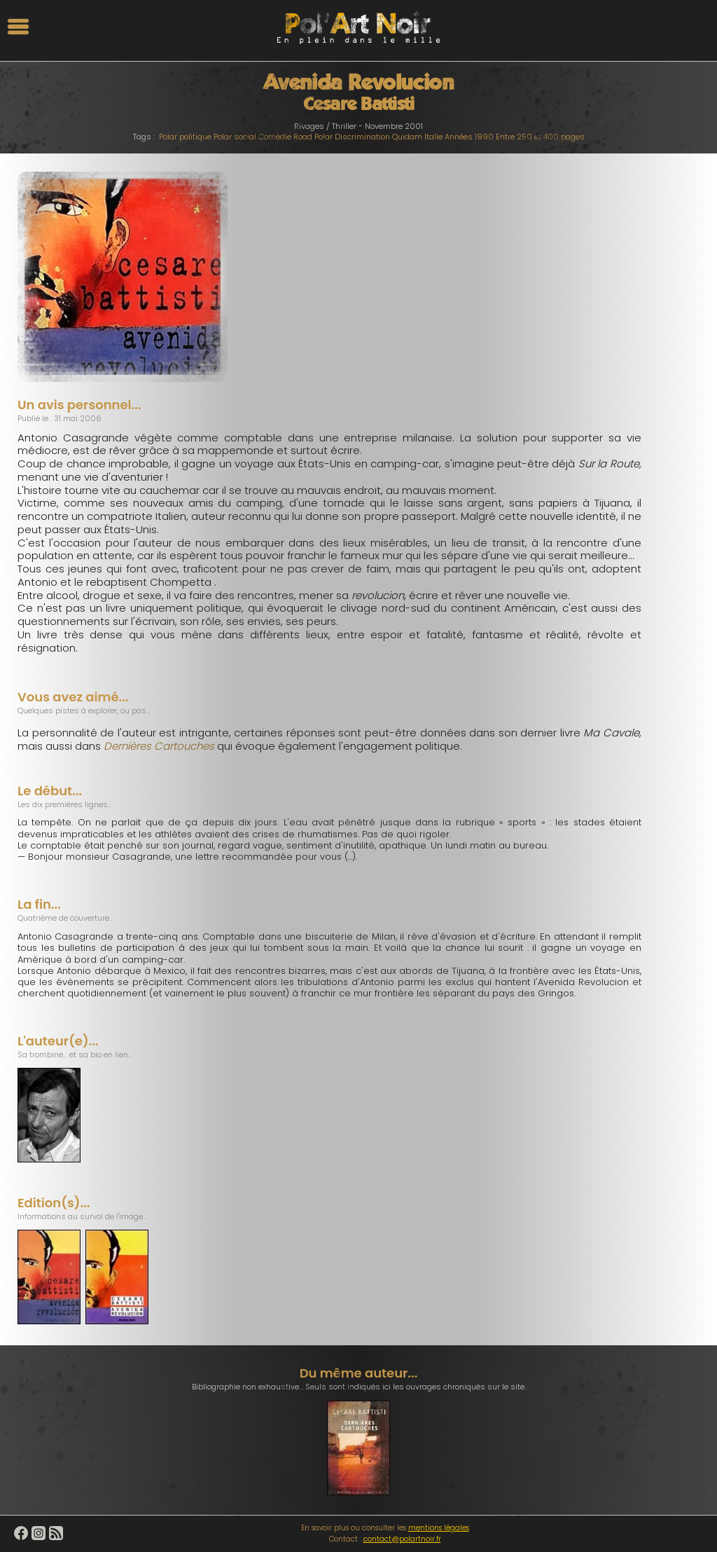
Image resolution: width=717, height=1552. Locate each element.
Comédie (274, 136)
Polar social (235, 136)
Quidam (407, 136)
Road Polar (313, 136)
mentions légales (438, 1528)
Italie (433, 136)
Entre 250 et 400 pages (540, 136)
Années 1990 (469, 136)
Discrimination (362, 136)
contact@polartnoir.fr (402, 1539)
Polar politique (185, 136)
